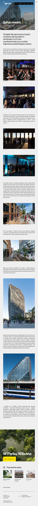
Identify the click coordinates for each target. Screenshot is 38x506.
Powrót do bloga (6, 487)
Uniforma (11, 502)
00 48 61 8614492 (24, 495)
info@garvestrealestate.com (26, 496)
